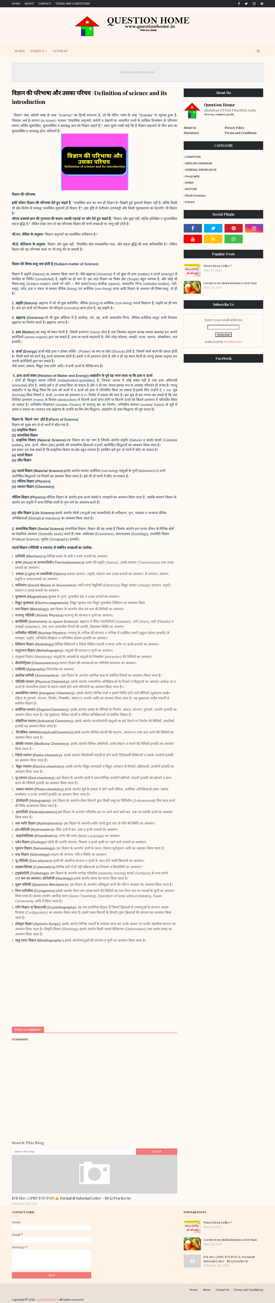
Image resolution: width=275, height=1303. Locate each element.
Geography (192, 176)
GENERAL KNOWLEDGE (201, 169)
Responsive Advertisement (137, 72)
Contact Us (222, 1289)
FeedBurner (233, 342)
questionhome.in (48, 1299)
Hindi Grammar (195, 195)
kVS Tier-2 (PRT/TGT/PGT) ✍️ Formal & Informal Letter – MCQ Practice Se (71, 1198)
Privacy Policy (234, 128)
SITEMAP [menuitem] (60, 51)
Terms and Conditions (72, 3)
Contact (44, 3)
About (29, 3)
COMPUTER (193, 156)
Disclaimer (191, 133)
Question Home (219, 104)
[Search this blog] (74, 1151)
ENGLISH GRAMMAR (198, 163)
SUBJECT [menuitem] (38, 51)
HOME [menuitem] (20, 51)
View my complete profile (219, 114)
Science (190, 202)
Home (16, 3)
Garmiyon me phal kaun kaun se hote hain (230, 283)
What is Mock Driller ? (217, 266)
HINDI (189, 182)
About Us (190, 128)
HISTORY (191, 189)
